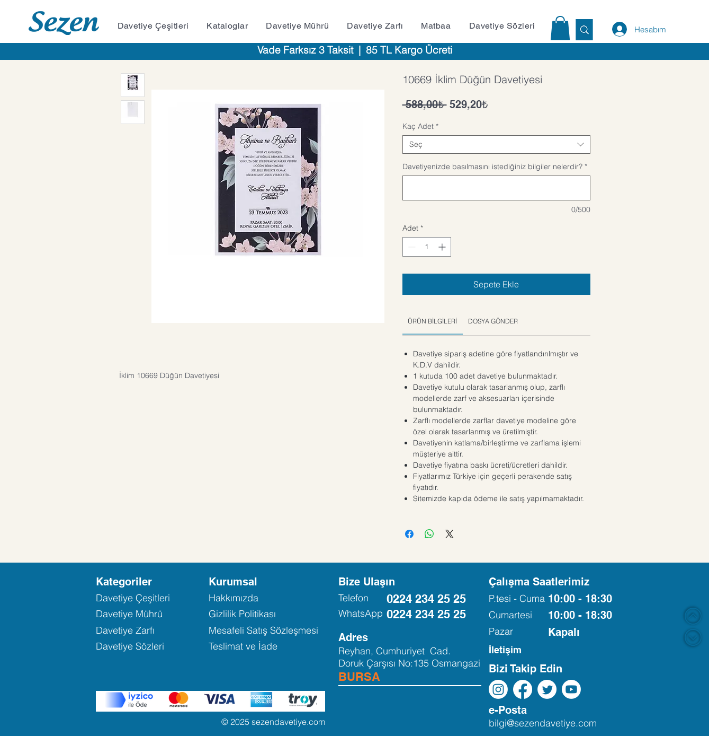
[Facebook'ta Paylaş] (409, 534)
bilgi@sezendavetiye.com (543, 723)
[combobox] (496, 144)
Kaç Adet (420, 126)
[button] (156, 25)
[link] (432, 321)
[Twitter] (547, 689)
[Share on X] (449, 534)
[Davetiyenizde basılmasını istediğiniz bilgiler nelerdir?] (496, 188)
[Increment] (443, 247)
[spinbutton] (426, 247)
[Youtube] (571, 689)
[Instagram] (498, 689)
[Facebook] (522, 689)
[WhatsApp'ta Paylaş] (429, 534)
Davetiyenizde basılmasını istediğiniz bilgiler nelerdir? (494, 166)
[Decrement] (410, 247)
